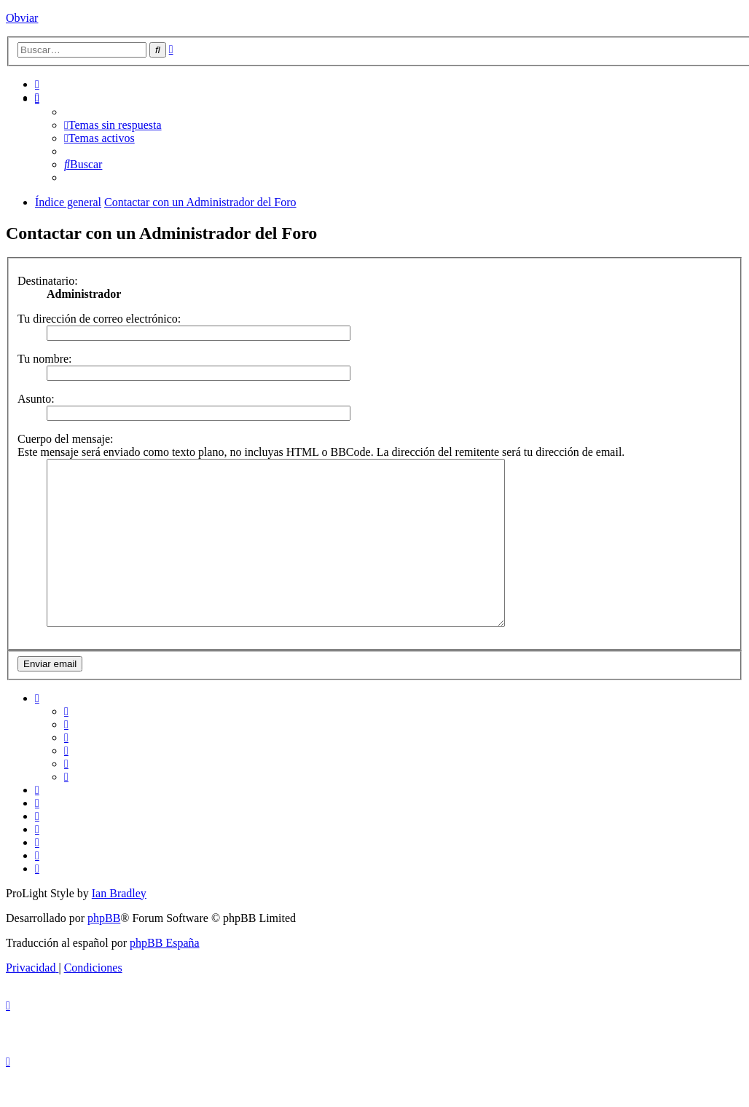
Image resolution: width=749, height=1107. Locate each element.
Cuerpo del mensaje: (65, 439)
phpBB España (165, 975)
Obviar (22, 18)
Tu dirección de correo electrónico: (99, 318)
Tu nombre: (44, 358)
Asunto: (36, 399)
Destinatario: (47, 281)
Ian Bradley (119, 926)
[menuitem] (37, 84)
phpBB (103, 951)
